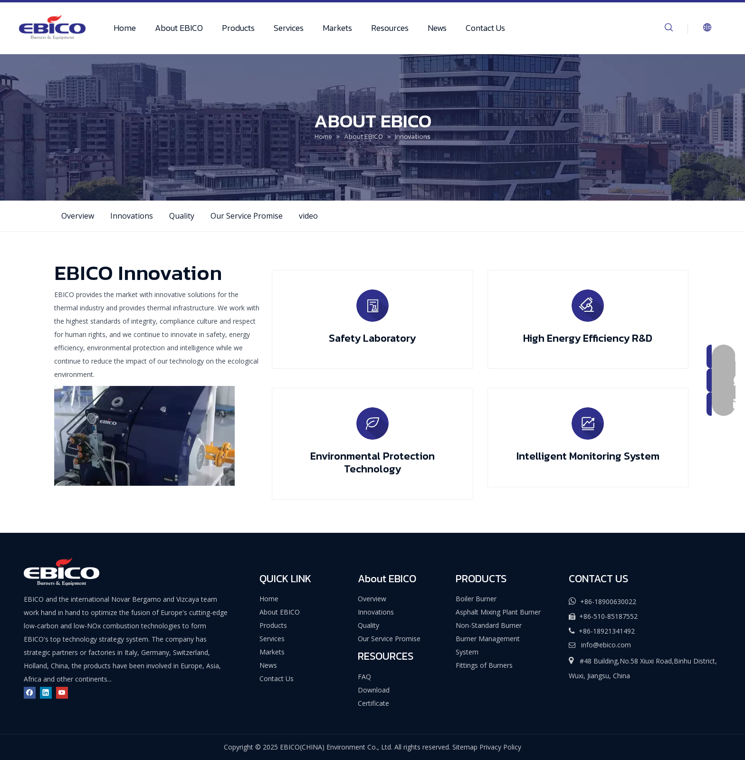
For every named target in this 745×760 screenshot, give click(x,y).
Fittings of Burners (484, 665)
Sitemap (465, 746)
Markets (337, 27)
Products (238, 27)
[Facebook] (30, 692)
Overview (77, 216)
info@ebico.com (606, 644)
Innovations (131, 216)
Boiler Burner (476, 598)
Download (374, 689)
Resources (390, 27)
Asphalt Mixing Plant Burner (498, 611)
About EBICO (179, 27)
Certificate (373, 703)
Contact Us (485, 27)
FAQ (364, 676)
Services (289, 27)
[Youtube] (62, 692)
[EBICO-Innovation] (144, 436)
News (437, 27)
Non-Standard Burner (489, 625)
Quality (181, 216)
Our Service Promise (246, 216)
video (308, 216)
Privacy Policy (500, 746)
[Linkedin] (46, 692)
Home (125, 27)
